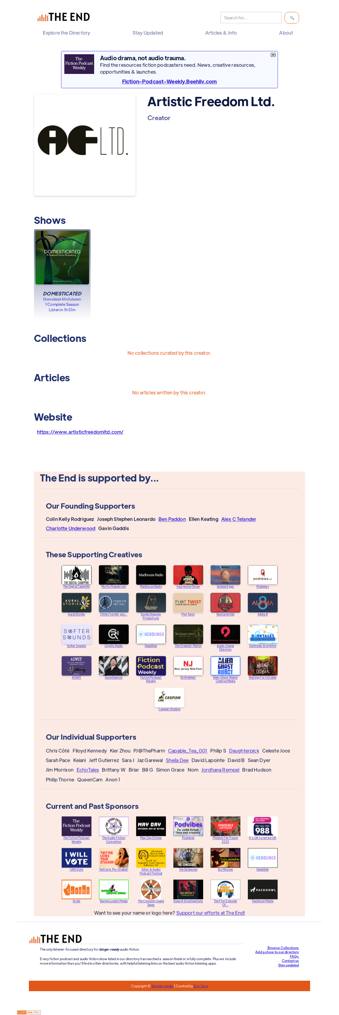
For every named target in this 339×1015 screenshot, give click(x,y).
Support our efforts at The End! (210, 918)
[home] (65, 18)
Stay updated (288, 965)
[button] (68, 33)
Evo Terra (201, 986)
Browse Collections (283, 948)
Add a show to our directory (277, 952)
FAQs (294, 956)
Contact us (290, 960)
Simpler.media (162, 986)
